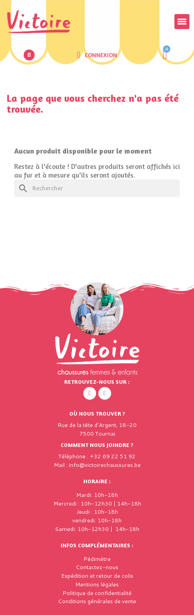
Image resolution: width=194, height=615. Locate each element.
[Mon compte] (97, 55)
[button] (29, 55)
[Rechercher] (97, 188)
